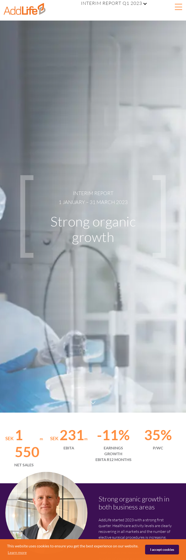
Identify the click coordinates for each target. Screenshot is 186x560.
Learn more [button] (17, 552)
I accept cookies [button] (162, 549)
